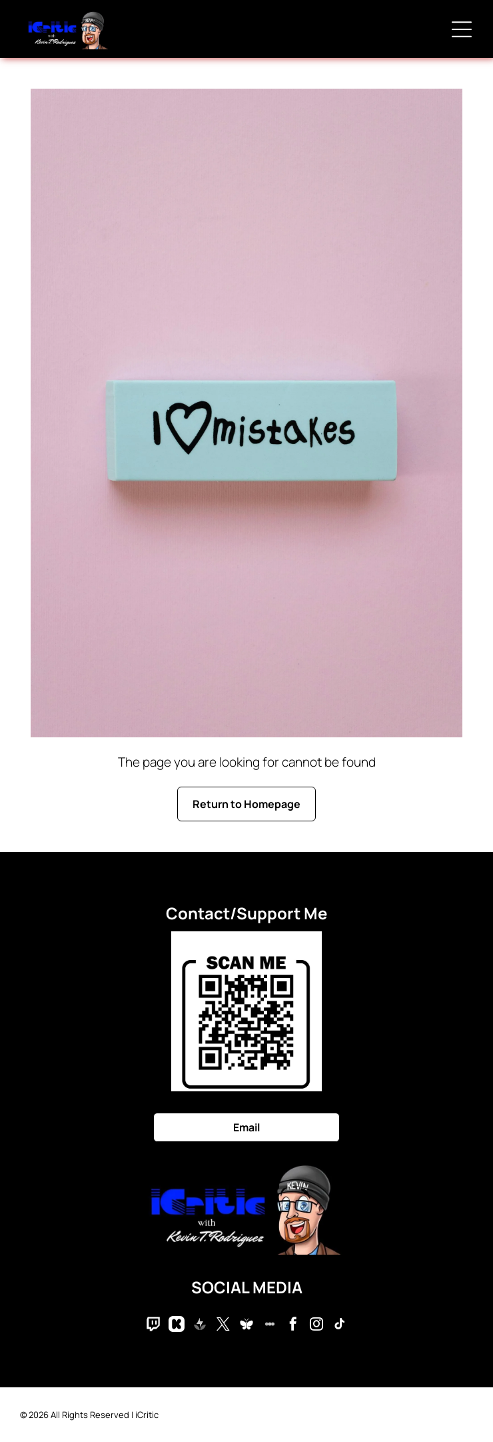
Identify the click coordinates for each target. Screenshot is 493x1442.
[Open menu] (462, 29)
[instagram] (316, 1325)
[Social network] (153, 1325)
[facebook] (293, 1325)
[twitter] (223, 1325)
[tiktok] (340, 1325)
